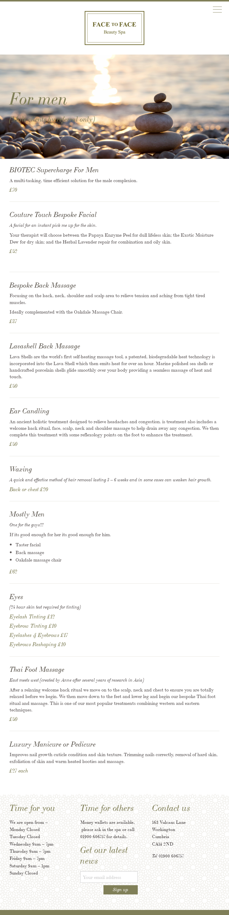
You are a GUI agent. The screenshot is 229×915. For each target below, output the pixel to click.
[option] (114, 107)
